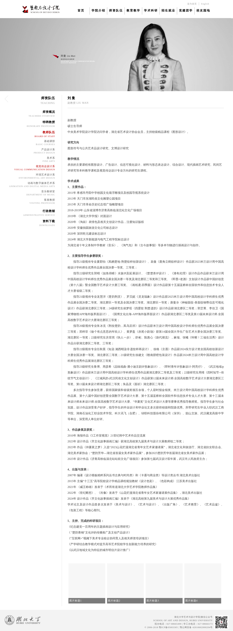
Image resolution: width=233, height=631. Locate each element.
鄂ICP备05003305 (168, 627)
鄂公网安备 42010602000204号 (196, 627)
